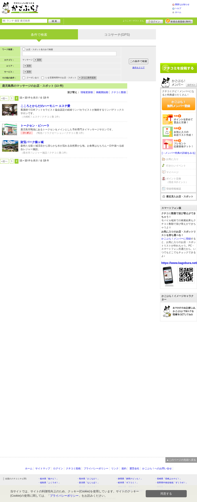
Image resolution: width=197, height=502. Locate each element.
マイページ (172, 172)
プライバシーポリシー (96, 468)
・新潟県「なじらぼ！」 (88, 482)
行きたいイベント (176, 165)
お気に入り (172, 159)
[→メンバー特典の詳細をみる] (178, 153)
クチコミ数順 (118, 92)
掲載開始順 (102, 92)
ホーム (178, 12)
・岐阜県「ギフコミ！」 (127, 482)
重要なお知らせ (182, 4)
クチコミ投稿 (73, 468)
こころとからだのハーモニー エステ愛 (45, 106)
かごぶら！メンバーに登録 (176, 238)
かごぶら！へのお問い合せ (157, 468)
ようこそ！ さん (133, 21)
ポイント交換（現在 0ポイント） (177, 180)
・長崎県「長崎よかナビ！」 (168, 479)
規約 (123, 468)
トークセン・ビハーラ (35, 125)
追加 (39, 60)
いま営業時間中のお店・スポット (61, 78)
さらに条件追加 (88, 77)
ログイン (154, 21)
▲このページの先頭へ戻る (181, 459)
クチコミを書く (178, 68)
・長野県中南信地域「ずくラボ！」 (171, 482)
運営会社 (134, 468)
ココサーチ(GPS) (117, 34)
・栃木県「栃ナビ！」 (48, 479)
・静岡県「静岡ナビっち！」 (129, 479)
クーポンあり (33, 78)
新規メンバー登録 (179, 21)
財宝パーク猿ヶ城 (32, 142)
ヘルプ (178, 8)
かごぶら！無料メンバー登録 (178, 104)
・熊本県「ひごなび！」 (88, 479)
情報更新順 (87, 92)
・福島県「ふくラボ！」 (49, 482)
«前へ (4, 98)
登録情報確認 (173, 188)
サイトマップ (42, 468)
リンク (115, 468)
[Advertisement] (110, 8)
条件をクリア (138, 67)
